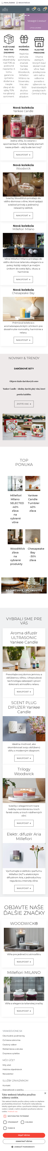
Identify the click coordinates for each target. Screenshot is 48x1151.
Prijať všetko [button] (24, 1135)
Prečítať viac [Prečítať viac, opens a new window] (13, 1111)
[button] (24, 1147)
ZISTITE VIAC (23, 404)
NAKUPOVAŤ (22, 155)
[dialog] (24, 1121)
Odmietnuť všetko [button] (24, 1141)
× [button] (45, 1093)
